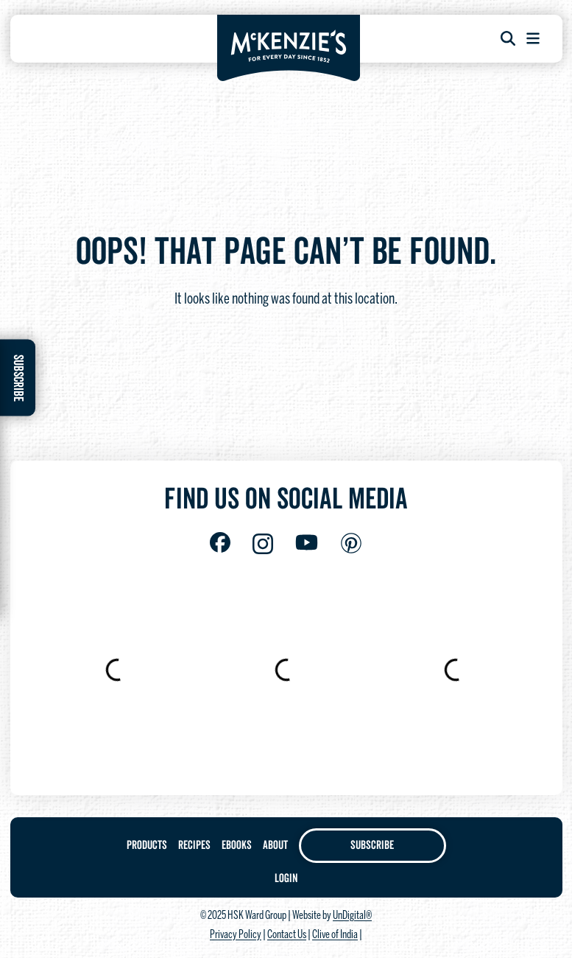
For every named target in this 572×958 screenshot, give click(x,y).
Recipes (194, 845)
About (275, 845)
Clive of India (335, 935)
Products (147, 845)
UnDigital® (352, 916)
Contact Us (286, 935)
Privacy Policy (235, 935)
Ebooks (237, 845)
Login (286, 878)
